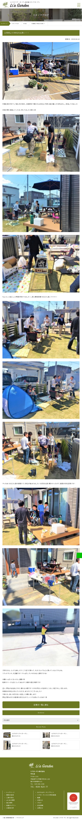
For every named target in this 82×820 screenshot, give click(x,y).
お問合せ (40, 808)
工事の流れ (10, 798)
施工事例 (9, 803)
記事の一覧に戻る (41, 704)
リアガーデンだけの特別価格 (46, 795)
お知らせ (40, 800)
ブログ (39, 803)
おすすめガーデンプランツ (45, 792)
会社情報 (40, 805)
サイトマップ (20, 818)
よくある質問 (10, 800)
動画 (38, 798)
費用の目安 (10, 795)
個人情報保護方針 (9, 818)
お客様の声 (10, 808)
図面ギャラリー (11, 805)
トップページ (10, 792)
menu (78, 6)
